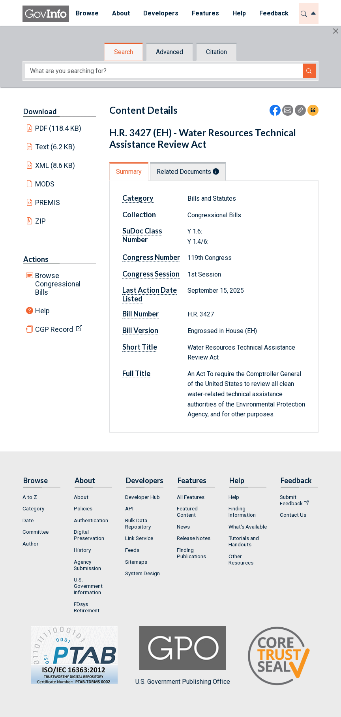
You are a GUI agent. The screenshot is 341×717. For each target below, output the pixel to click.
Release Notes (193, 538)
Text (55, 147)
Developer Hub (142, 497)
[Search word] (164, 71)
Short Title (139, 347)
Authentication (91, 520)
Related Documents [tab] (188, 171)
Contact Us (293, 515)
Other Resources (241, 559)
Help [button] (239, 13)
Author (30, 543)
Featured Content (187, 511)
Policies (83, 508)
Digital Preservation (89, 535)
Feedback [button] (274, 13)
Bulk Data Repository (138, 523)
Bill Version (140, 330)
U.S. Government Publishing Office (182, 655)
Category (138, 198)
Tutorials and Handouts (244, 541)
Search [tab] (123, 52)
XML (55, 165)
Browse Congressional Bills (58, 283)
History (82, 550)
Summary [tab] (129, 171)
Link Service (139, 538)
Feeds (132, 550)
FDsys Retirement (86, 607)
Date (28, 520)
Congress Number (151, 257)
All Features (190, 497)
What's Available (248, 526)
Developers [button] (160, 13)
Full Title (136, 373)
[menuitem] (87, 13)
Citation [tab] (216, 52)
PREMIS (47, 202)
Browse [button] (87, 13)
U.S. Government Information (88, 585)
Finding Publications (191, 553)
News (183, 526)
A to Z (29, 497)
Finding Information (242, 511)
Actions (36, 259)
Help (42, 311)
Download (40, 111)
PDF (58, 128)
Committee (35, 532)
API (129, 508)
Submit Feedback (291, 500)
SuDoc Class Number (142, 235)
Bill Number (140, 313)
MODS (44, 184)
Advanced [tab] (169, 52)
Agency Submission (87, 565)
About (81, 497)
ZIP (40, 221)
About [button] (121, 13)
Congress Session (151, 273)
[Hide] (335, 31)
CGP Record (54, 329)
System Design (142, 573)
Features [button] (205, 13)
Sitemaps (136, 562)
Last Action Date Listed (149, 294)
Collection (139, 214)
